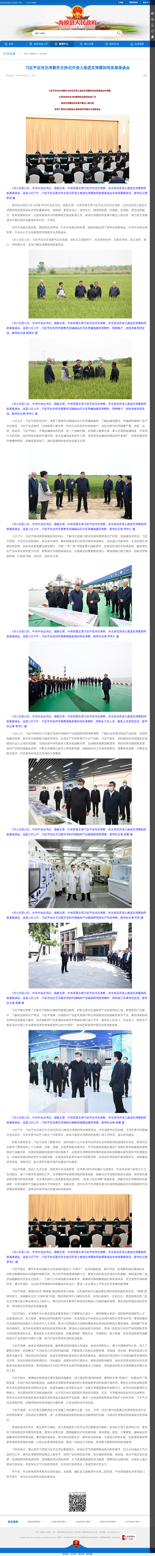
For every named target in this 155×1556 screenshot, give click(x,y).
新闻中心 (63, 44)
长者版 (120, 2)
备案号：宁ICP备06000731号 (67, 1537)
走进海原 (139, 44)
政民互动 (114, 44)
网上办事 (89, 44)
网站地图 (89, 1554)
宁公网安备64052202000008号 (88, 1537)
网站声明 (81, 1554)
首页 (11, 44)
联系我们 (66, 1554)
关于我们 (74, 1554)
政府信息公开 (41, 44)
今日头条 (43, 54)
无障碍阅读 (133, 2)
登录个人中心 (148, 2)
